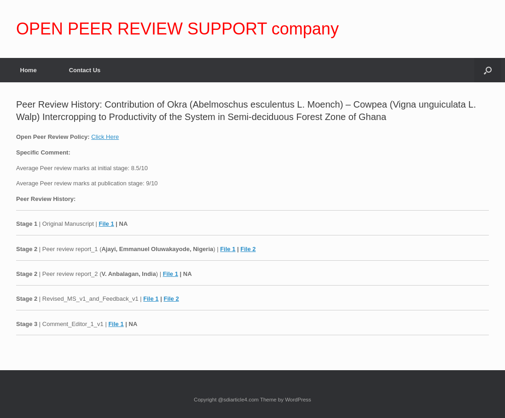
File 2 (247, 249)
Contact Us (85, 70)
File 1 (106, 223)
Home (28, 70)
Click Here (105, 136)
